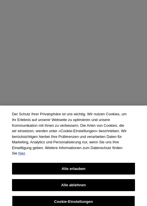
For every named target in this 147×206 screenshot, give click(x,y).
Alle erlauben (73, 170)
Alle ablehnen (73, 186)
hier (21, 154)
